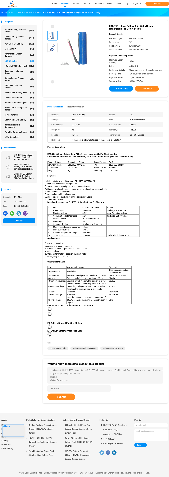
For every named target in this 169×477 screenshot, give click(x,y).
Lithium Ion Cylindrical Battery (19, 37)
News (3, 437)
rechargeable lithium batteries (84, 348)
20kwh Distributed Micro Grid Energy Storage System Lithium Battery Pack (78, 429)
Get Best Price (121, 88)
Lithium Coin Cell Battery (19, 119)
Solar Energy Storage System (19, 72)
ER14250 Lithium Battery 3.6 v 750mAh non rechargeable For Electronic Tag (23, 166)
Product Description (75, 107)
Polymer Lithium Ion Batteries (19, 55)
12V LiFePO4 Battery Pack (19, 66)
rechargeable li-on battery (113, 348)
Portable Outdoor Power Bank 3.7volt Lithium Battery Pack (41, 453)
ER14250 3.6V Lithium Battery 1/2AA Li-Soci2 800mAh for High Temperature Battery (24, 157)
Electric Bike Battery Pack (19, 92)
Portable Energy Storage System (19, 30)
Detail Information (55, 107)
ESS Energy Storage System (19, 86)
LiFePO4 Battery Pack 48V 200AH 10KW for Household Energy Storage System (77, 455)
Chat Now (157, 4)
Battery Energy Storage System (19, 79)
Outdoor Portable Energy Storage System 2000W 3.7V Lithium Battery (43, 429)
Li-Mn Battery (19, 48)
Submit (61, 397)
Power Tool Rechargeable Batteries (19, 108)
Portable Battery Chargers (19, 102)
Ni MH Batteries (19, 114)
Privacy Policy (7, 448)
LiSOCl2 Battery (19, 61)
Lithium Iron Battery (19, 97)
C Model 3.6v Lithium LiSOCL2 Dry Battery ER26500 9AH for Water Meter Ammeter (24, 176)
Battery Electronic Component (19, 126)
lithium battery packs (58, 348)
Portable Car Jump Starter (19, 132)
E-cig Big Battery (19, 137)
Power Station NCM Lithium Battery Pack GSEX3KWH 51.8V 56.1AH (78, 442)
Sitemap (4, 441)
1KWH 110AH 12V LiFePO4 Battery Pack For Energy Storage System (43, 442)
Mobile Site (6, 444)
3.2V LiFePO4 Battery (19, 43)
